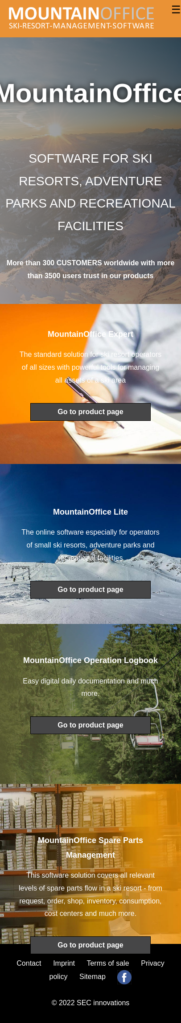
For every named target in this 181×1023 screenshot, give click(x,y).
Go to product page (90, 412)
